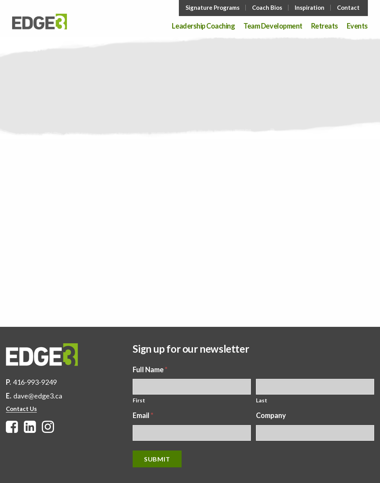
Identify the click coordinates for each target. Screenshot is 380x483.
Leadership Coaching (203, 26)
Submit (157, 459)
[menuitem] (213, 8)
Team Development (272, 26)
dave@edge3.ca (37, 395)
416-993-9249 (35, 382)
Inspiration (309, 8)
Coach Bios (267, 8)
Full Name (150, 369)
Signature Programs (212, 8)
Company (271, 415)
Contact (348, 8)
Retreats (324, 26)
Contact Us (21, 408)
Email (143, 415)
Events (357, 26)
